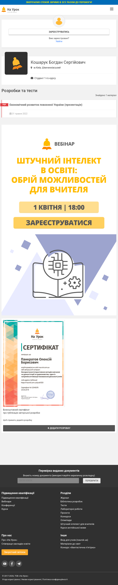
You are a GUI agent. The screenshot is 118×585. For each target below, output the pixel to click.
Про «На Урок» (9, 540)
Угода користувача (11, 579)
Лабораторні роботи (71, 509)
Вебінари (6, 501)
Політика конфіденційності (55, 579)
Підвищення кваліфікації (15, 497)
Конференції (8, 505)
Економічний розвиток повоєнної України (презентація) (46, 104)
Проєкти (65, 512)
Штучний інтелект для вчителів (77, 524)
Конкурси (66, 516)
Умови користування (31, 579)
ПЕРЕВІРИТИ (91, 480)
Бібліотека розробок (72, 501)
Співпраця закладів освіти (16, 543)
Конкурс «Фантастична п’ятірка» (78, 547)
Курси (5, 509)
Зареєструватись (59, 32)
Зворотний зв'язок (15, 552)
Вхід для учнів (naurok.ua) (74, 540)
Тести (64, 505)
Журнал (65, 497)
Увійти (59, 41)
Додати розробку (59, 428)
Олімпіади (66, 520)
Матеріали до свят (71, 543)
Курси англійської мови (73, 527)
